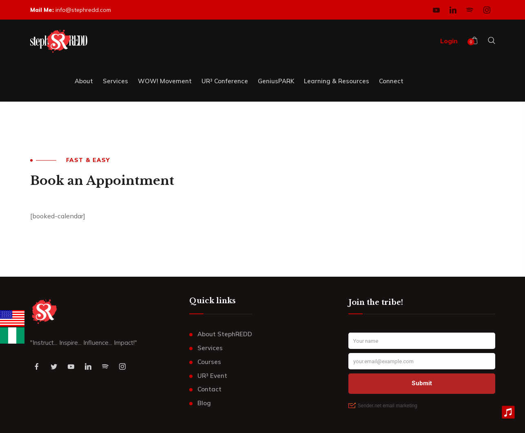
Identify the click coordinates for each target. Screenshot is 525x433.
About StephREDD (224, 334)
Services (210, 348)
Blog (204, 403)
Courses (209, 362)
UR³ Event (212, 376)
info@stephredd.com (83, 9)
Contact (209, 389)
